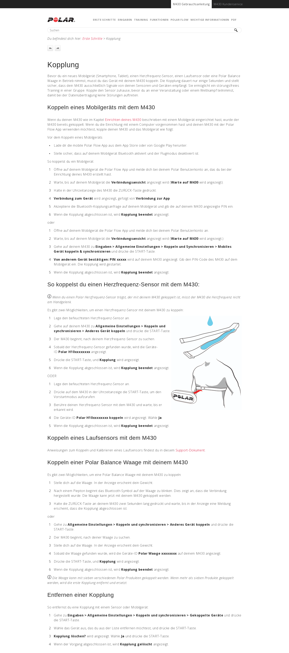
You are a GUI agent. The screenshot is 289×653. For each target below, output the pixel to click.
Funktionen (159, 19)
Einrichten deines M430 (123, 119)
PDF (234, 19)
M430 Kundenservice (228, 4)
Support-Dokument (190, 450)
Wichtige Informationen (209, 19)
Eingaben (125, 19)
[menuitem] (191, 4)
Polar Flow (179, 19)
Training (141, 19)
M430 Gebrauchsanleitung (191, 4)
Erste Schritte (104, 19)
